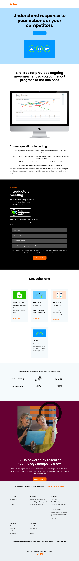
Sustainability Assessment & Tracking (59, 516)
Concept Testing (56, 508)
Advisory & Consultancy (37, 505)
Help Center (13, 537)
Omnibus (53, 519)
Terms (50, 552)
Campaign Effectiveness (58, 505)
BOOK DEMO (39, 34)
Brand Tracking (55, 503)
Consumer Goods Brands (38, 500)
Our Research (14, 532)
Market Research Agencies (38, 508)
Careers (32, 532)
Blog (11, 527)
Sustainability (34, 529)
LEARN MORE (16, 321)
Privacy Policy (42, 552)
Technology (13, 500)
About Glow (33, 527)
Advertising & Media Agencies (39, 503)
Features (12, 503)
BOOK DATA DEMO (39, 480)
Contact (32, 534)
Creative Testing (56, 510)
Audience (12, 505)
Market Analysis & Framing (59, 513)
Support (12, 508)
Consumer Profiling (56, 500)
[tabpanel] (39, 384)
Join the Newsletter (55, 488)
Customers (13, 529)
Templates (13, 534)
